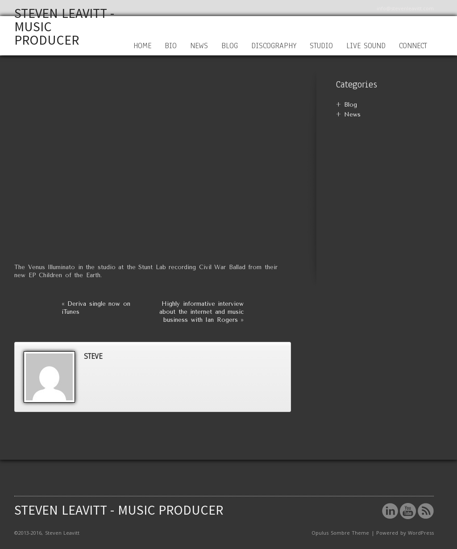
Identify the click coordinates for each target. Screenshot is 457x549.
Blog (229, 46)
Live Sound (366, 46)
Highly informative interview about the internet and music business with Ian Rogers (201, 311)
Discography (273, 46)
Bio (171, 46)
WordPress (421, 532)
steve (93, 356)
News (199, 46)
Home (142, 46)
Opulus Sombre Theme (340, 532)
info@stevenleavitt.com (405, 8)
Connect (413, 46)
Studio (321, 46)
